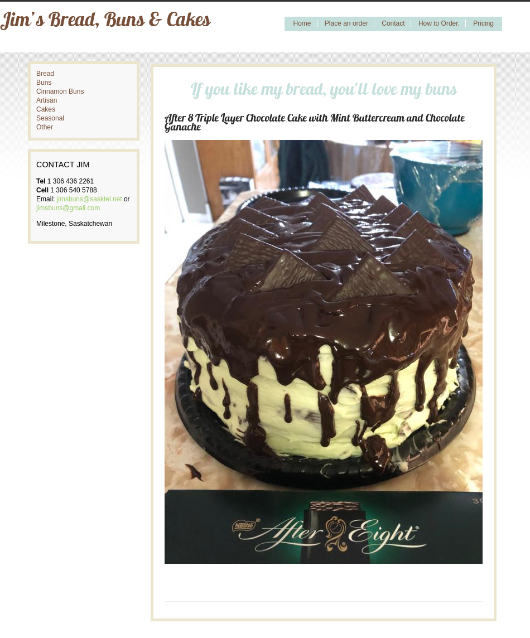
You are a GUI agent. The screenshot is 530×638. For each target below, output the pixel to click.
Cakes (45, 109)
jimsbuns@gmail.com (68, 208)
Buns (43, 82)
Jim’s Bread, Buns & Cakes (105, 21)
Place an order (346, 23)
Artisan (46, 100)
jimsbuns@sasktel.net (89, 199)
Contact (393, 23)
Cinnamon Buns (60, 91)
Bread (45, 74)
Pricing (483, 23)
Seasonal (50, 118)
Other (44, 127)
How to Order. (439, 23)
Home (302, 23)
